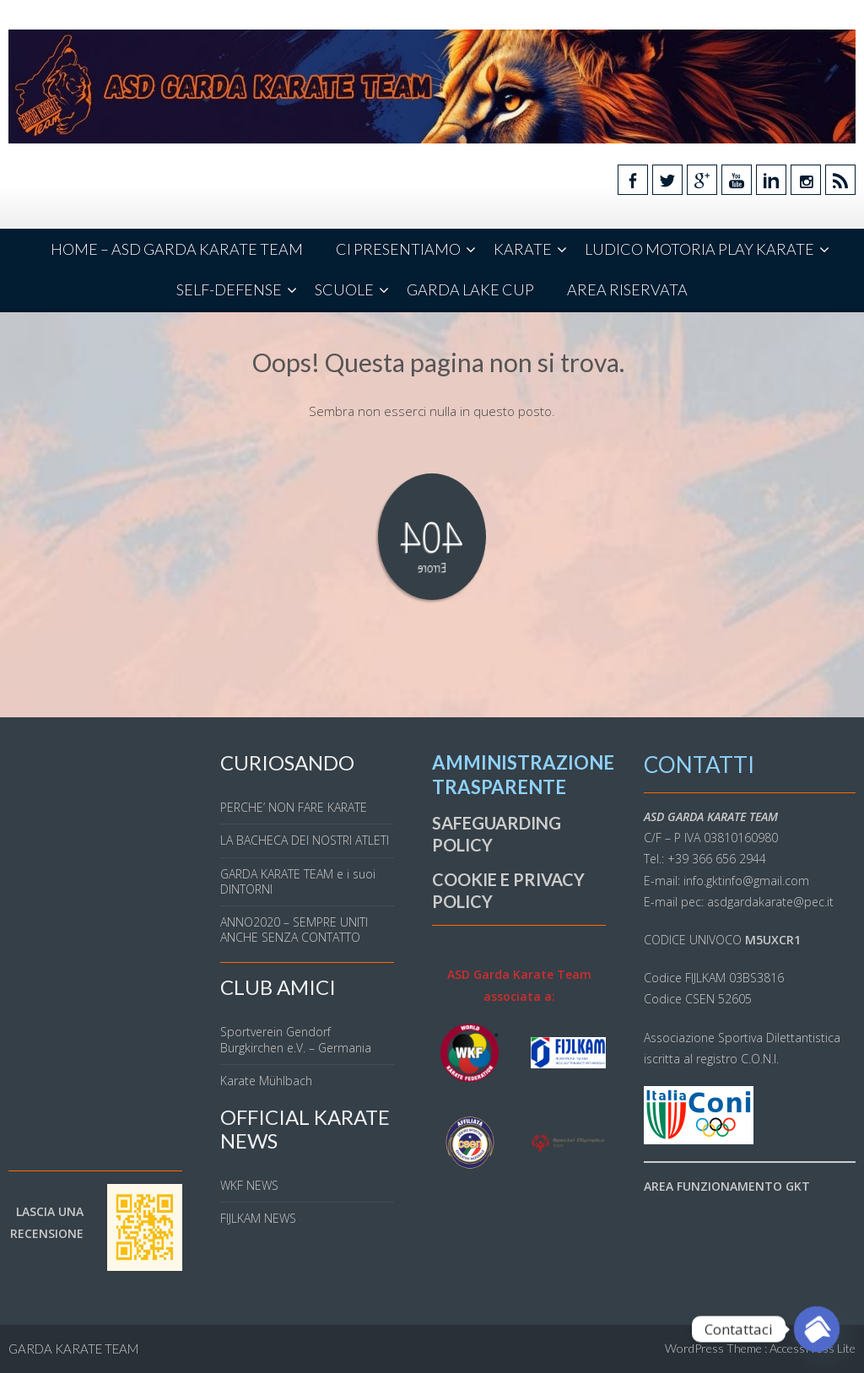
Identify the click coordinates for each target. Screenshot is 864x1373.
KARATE (523, 249)
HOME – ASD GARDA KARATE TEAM (177, 249)
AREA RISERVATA (627, 289)
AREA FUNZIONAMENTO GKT (727, 1186)
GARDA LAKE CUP (470, 289)
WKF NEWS (249, 1185)
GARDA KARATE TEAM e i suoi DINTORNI (297, 881)
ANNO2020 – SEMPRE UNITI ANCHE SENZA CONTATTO (294, 929)
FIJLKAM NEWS (258, 1218)
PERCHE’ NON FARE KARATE (293, 807)
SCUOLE (344, 289)
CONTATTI (699, 764)
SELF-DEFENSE (229, 289)
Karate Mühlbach (266, 1081)
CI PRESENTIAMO (398, 249)
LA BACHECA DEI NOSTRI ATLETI (304, 840)
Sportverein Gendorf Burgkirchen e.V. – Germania (295, 1039)
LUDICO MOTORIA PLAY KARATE (699, 249)
